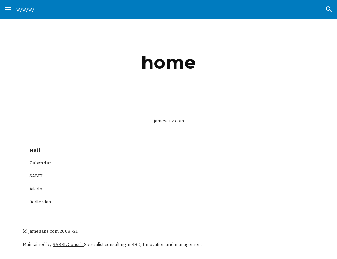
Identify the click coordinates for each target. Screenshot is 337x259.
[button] (8, 9)
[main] (168, 62)
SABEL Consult (68, 244)
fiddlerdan (40, 201)
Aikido (35, 188)
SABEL (36, 176)
